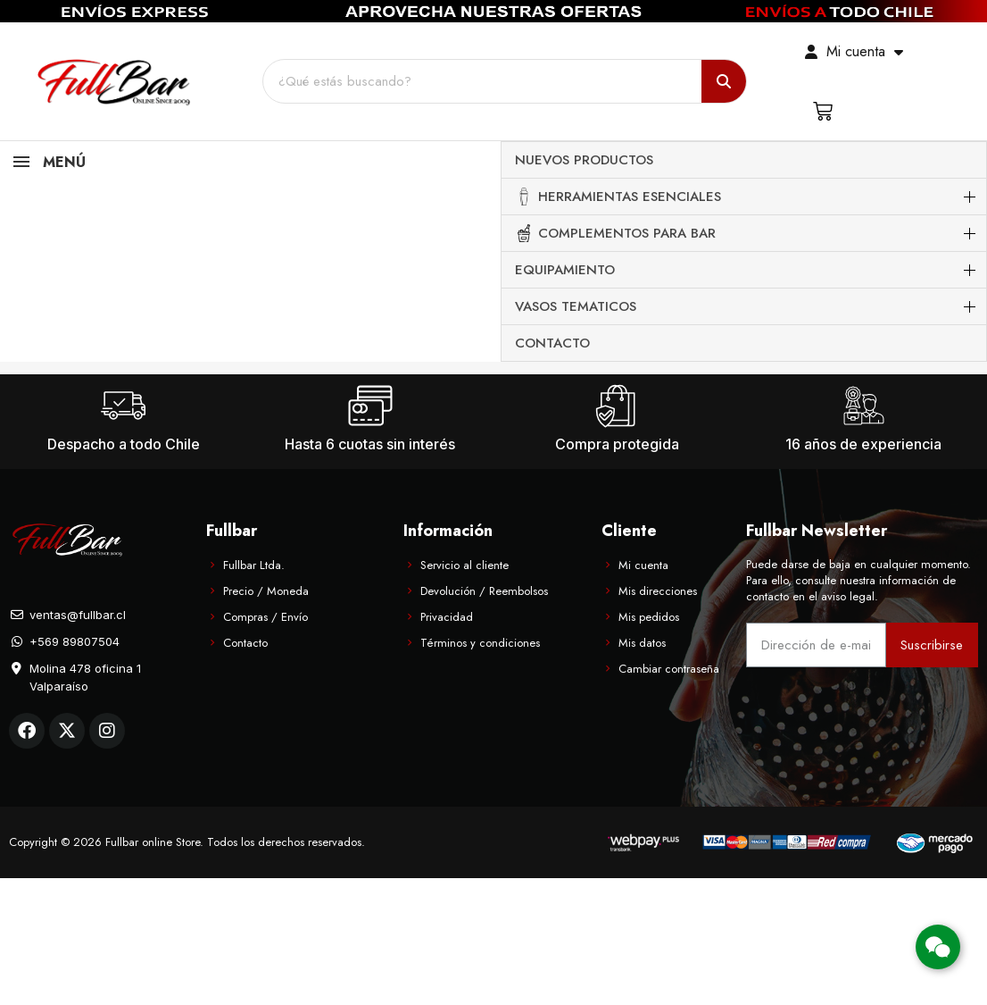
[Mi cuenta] (854, 51)
